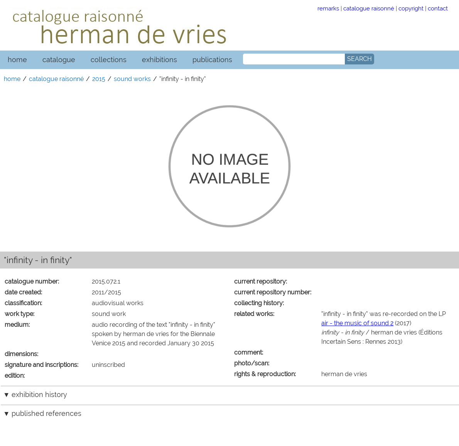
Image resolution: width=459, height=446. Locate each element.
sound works (132, 79)
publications (212, 60)
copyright (411, 8)
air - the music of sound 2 (357, 323)
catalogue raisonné (368, 8)
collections (109, 60)
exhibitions (159, 60)
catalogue (58, 60)
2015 (98, 79)
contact (438, 8)
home (17, 60)
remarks (328, 8)
